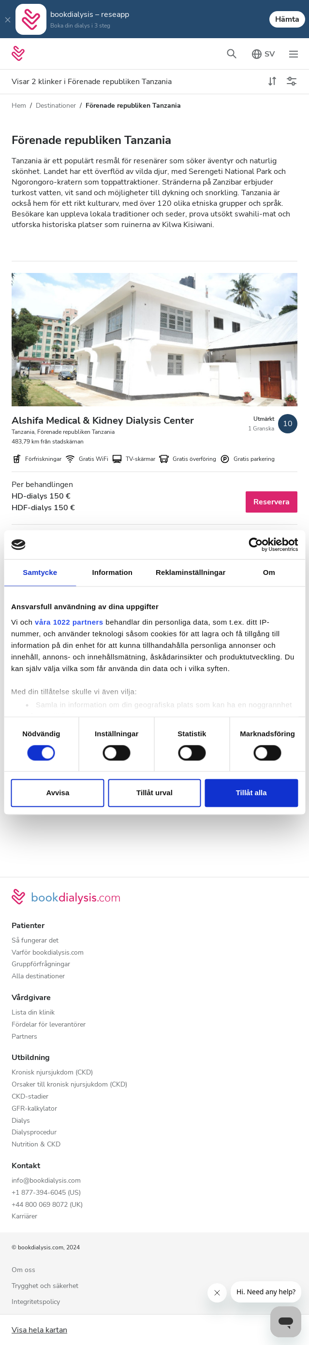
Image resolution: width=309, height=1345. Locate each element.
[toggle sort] (272, 81)
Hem (19, 105)
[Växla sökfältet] (231, 53)
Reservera (271, 502)
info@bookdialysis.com (46, 1181)
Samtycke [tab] (40, 572)
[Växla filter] (291, 81)
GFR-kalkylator (34, 1109)
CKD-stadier (30, 1097)
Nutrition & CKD (36, 1145)
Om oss (23, 1270)
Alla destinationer (38, 977)
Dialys (21, 1121)
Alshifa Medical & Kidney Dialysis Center (103, 420)
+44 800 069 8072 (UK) (47, 1205)
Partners (24, 1037)
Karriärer (24, 1217)
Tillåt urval (154, 793)
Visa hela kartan (39, 1330)
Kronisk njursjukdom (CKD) (52, 1073)
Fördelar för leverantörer (49, 1025)
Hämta (287, 19)
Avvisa (57, 793)
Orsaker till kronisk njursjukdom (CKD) (69, 1085)
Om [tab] (269, 572)
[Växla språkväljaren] (262, 53)
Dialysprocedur (34, 1133)
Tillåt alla (251, 793)
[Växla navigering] (293, 53)
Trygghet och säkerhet (45, 1286)
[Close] (7, 19)
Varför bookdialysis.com (48, 953)
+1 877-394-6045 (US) (46, 1193)
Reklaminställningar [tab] (190, 572)
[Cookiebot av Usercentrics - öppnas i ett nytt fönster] (255, 544)
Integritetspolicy (36, 1302)
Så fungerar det (35, 941)
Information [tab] (112, 572)
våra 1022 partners (69, 622)
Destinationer (56, 105)
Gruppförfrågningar (41, 964)
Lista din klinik (33, 1013)
